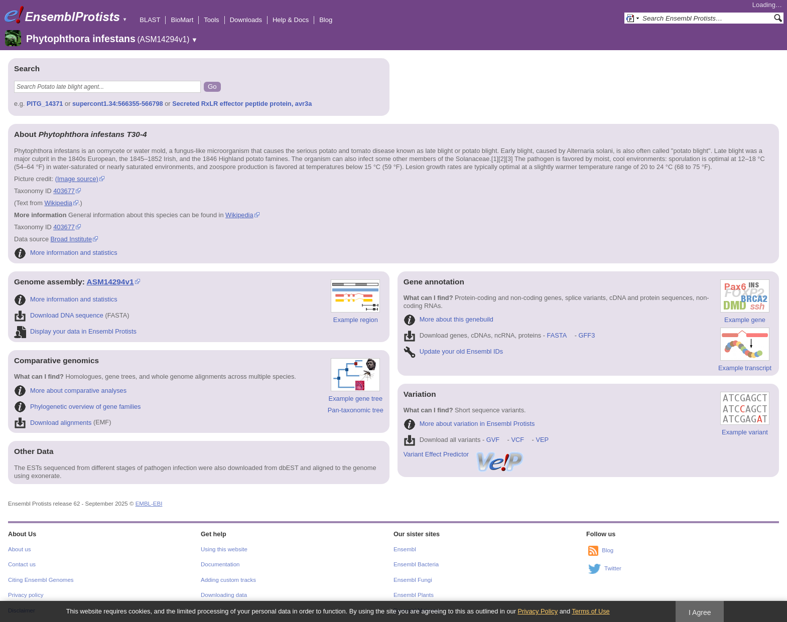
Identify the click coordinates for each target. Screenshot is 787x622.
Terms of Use (590, 611)
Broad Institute (71, 239)
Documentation (220, 564)
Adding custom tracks (228, 580)
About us (19, 549)
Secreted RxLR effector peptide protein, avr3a (242, 103)
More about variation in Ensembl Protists (469, 423)
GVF (492, 439)
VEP (542, 439)
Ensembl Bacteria (416, 564)
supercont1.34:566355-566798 (117, 103)
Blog (325, 20)
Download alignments (52, 422)
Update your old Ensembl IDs (453, 351)
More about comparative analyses (70, 390)
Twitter (612, 568)
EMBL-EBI (149, 504)
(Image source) (76, 179)
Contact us (22, 564)
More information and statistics (65, 252)
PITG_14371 (45, 103)
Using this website (224, 549)
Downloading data (224, 595)
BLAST (150, 20)
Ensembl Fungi (413, 580)
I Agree (700, 612)
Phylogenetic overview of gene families (77, 406)
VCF (517, 439)
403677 (64, 191)
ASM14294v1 (110, 281)
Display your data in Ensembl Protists (75, 331)
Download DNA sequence (58, 315)
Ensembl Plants (414, 595)
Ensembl (405, 549)
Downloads (246, 20)
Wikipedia (58, 203)
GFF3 (586, 335)
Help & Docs (291, 20)
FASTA (557, 335)
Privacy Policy (537, 611)
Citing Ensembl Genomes (41, 580)
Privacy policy (25, 595)
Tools (211, 20)
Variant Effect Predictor (464, 454)
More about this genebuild (448, 319)
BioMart (182, 20)
